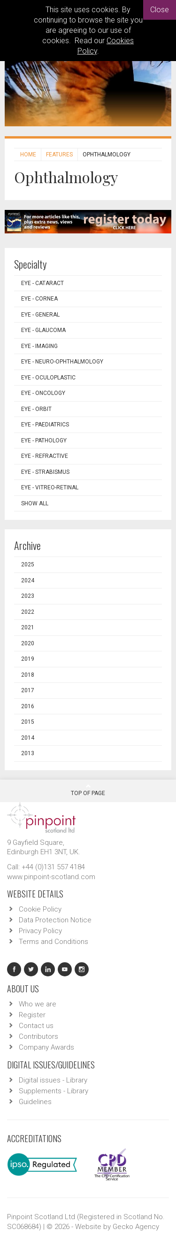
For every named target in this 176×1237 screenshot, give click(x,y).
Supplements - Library (53, 1091)
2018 (27, 675)
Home (28, 154)
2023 (27, 596)
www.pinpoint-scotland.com (51, 877)
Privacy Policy (40, 931)
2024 (27, 580)
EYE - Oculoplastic (48, 377)
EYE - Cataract (42, 283)
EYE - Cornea (39, 298)
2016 (27, 706)
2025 (27, 564)
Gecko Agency (136, 1226)
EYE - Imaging (39, 346)
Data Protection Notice (55, 920)
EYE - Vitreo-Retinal (49, 487)
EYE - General (40, 314)
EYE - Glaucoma (43, 330)
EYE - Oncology (43, 393)
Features (59, 154)
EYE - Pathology (44, 440)
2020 (27, 643)
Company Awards (46, 1047)
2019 (27, 659)
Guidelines (35, 1102)
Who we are (37, 1004)
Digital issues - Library (53, 1080)
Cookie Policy (40, 909)
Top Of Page (88, 789)
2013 (27, 753)
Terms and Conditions (53, 941)
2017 (27, 690)
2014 (27, 737)
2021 (27, 627)
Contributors (38, 1036)
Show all (34, 503)
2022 (27, 612)
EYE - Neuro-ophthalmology (62, 361)
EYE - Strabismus (45, 472)
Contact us (36, 1025)
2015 (27, 722)
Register (32, 1015)
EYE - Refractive (44, 456)
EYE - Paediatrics (45, 424)
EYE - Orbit (36, 409)
